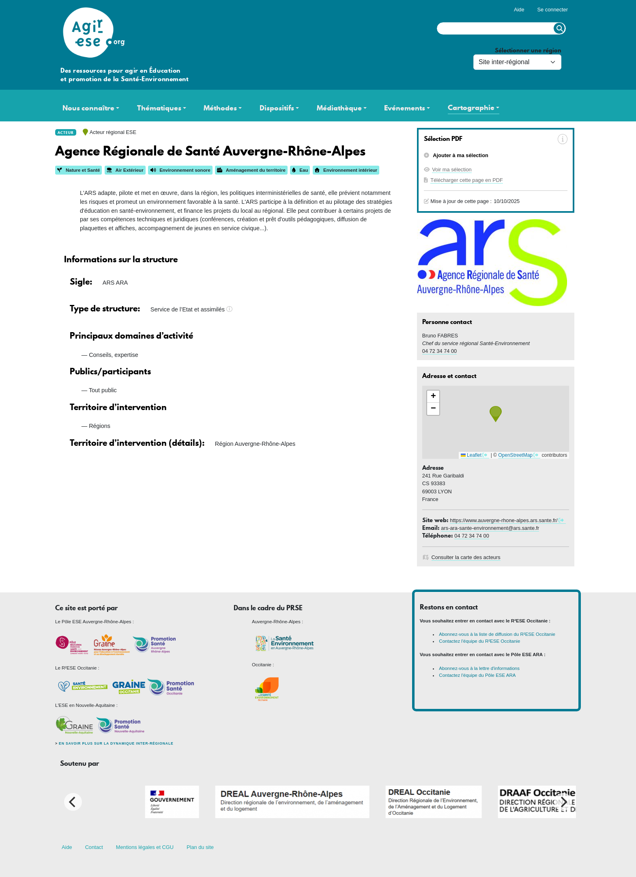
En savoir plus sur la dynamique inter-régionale (116, 743)
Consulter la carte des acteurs (466, 557)
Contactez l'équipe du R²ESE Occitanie (479, 641)
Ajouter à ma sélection (460, 155)
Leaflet (471, 455)
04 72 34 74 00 (439, 351)
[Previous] (73, 802)
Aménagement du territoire (251, 170)
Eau (300, 170)
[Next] (563, 802)
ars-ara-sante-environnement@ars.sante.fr (490, 528)
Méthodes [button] (220, 108)
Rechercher (559, 28)
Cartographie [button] (471, 107)
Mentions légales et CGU (145, 847)
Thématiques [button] (159, 108)
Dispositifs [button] (277, 108)
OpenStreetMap (515, 455)
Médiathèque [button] (339, 108)
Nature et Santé (78, 170)
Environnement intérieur (346, 170)
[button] (496, 414)
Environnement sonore (180, 170)
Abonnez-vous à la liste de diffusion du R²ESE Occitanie (497, 634)
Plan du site (200, 847)
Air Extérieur (125, 170)
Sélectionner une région (528, 50)
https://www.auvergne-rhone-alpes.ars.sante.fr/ (503, 520)
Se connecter (552, 9)
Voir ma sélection (451, 169)
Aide (519, 9)
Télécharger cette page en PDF (466, 180)
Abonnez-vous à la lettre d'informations (479, 668)
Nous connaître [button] (88, 108)
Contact (94, 847)
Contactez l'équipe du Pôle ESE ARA (477, 675)
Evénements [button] (404, 108)
